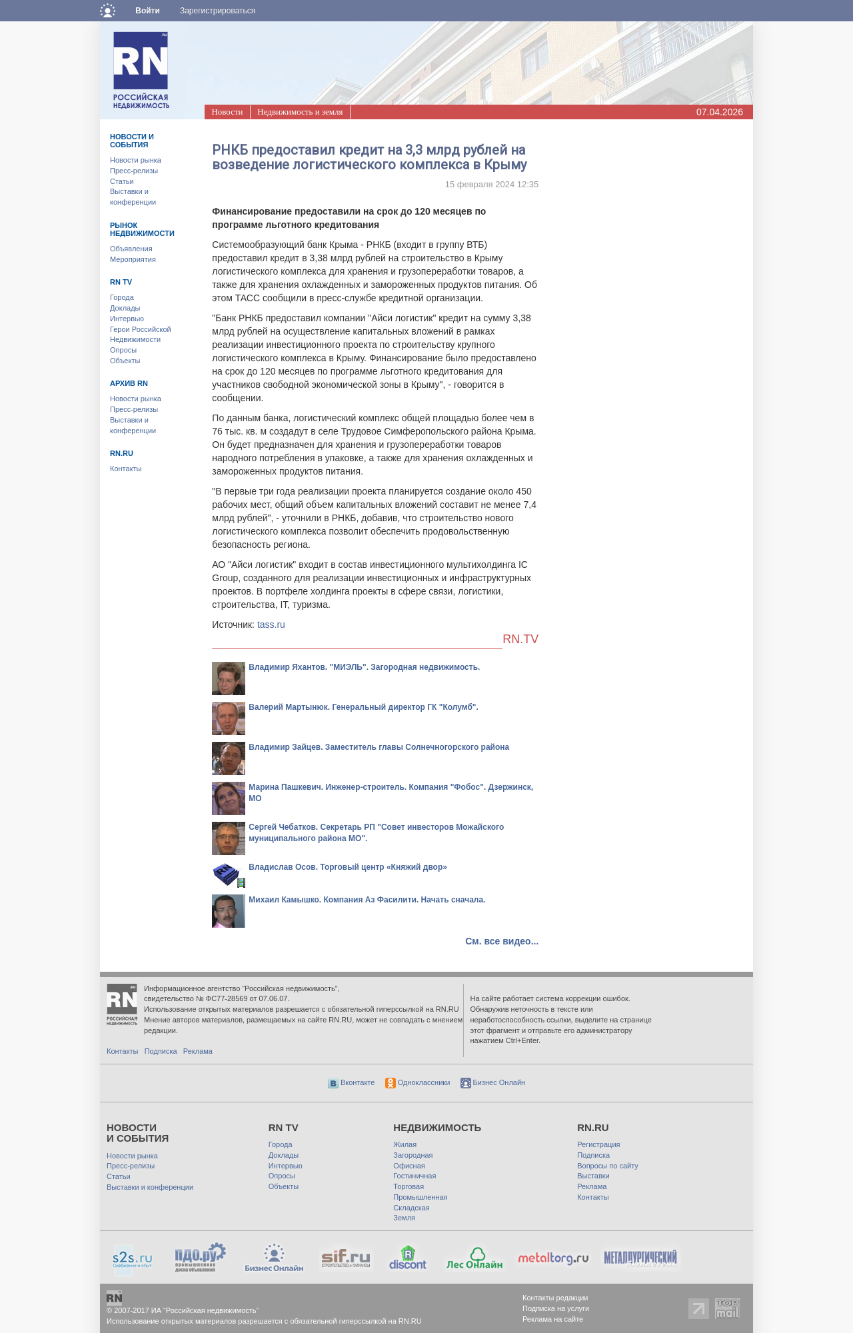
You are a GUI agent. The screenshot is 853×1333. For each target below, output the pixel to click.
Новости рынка (135, 160)
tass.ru (271, 624)
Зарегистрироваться (217, 10)
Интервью (127, 319)
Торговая (408, 1186)
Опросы (123, 350)
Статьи (122, 181)
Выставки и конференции (150, 1187)
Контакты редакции (555, 1298)
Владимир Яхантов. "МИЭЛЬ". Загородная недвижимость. (364, 667)
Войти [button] (147, 10)
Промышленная (420, 1197)
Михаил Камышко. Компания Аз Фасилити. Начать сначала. (367, 899)
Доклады (125, 308)
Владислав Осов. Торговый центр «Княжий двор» (348, 867)
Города (122, 297)
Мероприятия (133, 259)
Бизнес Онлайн (493, 1082)
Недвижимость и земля (300, 112)
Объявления (131, 249)
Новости (227, 112)
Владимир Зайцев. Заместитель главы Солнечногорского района (379, 747)
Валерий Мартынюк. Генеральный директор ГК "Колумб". (363, 707)
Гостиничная (414, 1176)
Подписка (161, 1051)
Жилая (405, 1144)
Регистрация (598, 1144)
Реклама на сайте (552, 1319)
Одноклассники (417, 1082)
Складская (411, 1208)
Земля (404, 1218)
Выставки (593, 1176)
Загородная (412, 1155)
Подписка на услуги (555, 1308)
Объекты (125, 361)
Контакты (126, 469)
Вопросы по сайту (607, 1166)
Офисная (409, 1166)
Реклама (198, 1051)
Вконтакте (351, 1082)
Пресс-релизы (134, 171)
